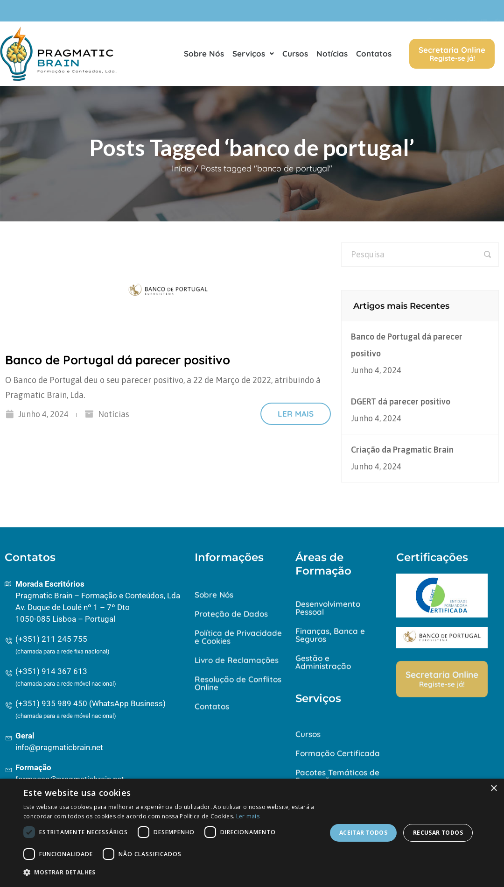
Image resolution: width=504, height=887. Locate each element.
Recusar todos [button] (438, 833)
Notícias (332, 55)
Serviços (253, 55)
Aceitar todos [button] (363, 833)
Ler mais (296, 414)
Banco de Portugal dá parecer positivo (117, 360)
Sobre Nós (204, 55)
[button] (170, 872)
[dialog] (252, 833)
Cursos (295, 55)
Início (182, 168)
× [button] (493, 788)
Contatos (374, 55)
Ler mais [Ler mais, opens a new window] (247, 816)
